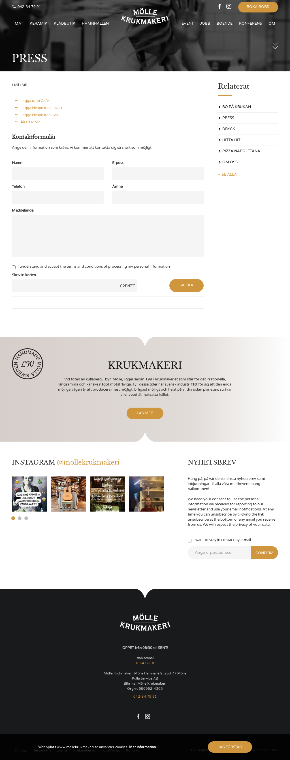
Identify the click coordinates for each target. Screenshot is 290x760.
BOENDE (225, 23)
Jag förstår (230, 747)
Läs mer (145, 413)
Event (188, 23)
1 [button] (13, 518)
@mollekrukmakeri (88, 462)
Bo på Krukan (236, 107)
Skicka (186, 285)
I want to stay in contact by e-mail (219, 540)
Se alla (229, 174)
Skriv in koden (24, 275)
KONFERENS (250, 23)
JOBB (205, 23)
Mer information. (142, 747)
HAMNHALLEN (95, 23)
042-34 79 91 (29, 6)
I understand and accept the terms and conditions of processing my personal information (91, 267)
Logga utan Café (34, 101)
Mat (19, 23)
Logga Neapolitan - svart (41, 108)
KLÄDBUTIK (64, 23)
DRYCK (228, 129)
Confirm (264, 553)
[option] (29, 494)
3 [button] (26, 518)
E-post (117, 163)
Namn (17, 163)
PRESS (228, 118)
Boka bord (258, 7)
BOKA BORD (145, 663)
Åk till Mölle (30, 122)
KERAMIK (38, 23)
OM (271, 23)
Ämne (117, 187)
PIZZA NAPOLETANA (241, 151)
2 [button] (20, 518)
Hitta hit (231, 140)
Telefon (18, 187)
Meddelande (22, 210)
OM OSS (230, 162)
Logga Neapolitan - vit (39, 115)
